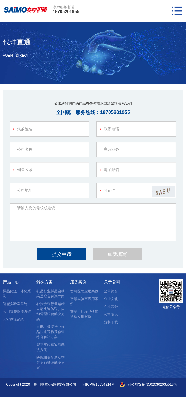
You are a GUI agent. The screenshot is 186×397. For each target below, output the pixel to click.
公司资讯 (111, 314)
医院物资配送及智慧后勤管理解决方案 (50, 362)
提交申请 (62, 254)
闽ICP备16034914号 (98, 384)
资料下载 (111, 322)
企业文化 (111, 299)
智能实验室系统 (15, 304)
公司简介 (111, 291)
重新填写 (117, 254)
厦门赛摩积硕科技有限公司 (55, 384)
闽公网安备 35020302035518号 (152, 384)
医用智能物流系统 (17, 312)
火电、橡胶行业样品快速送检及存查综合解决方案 (50, 332)
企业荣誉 (111, 306)
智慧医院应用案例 (84, 291)
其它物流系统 (13, 319)
